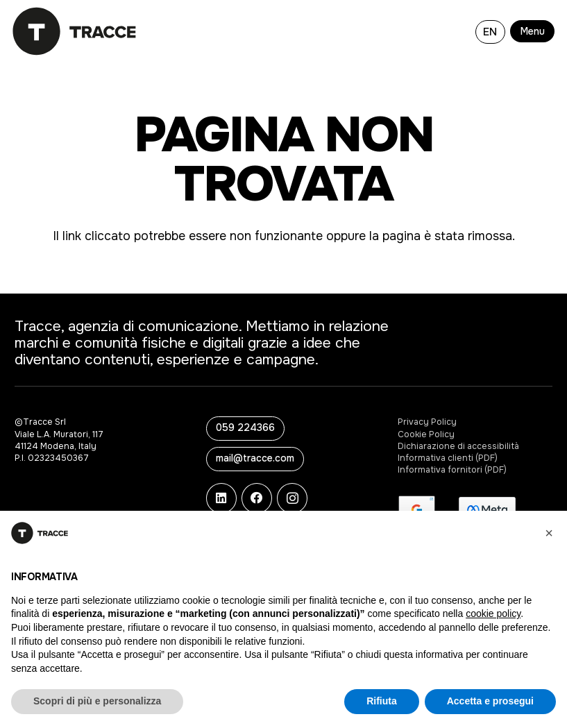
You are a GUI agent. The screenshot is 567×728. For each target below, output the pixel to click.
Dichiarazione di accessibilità (458, 446)
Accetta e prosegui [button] (490, 700)
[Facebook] (257, 498)
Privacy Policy (427, 422)
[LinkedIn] (221, 498)
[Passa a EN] (490, 31)
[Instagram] (292, 498)
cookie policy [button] (493, 613)
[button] (534, 31)
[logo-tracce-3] (74, 31)
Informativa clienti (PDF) (448, 458)
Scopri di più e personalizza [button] (97, 700)
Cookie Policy (426, 434)
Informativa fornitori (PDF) (452, 469)
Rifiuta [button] (381, 700)
